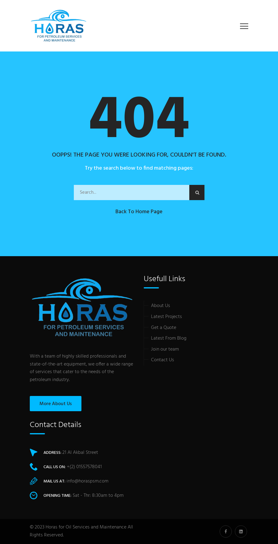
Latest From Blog (169, 338)
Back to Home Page (139, 211)
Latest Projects (166, 317)
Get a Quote (163, 328)
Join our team (165, 349)
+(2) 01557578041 (84, 467)
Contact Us (162, 360)
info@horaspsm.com (87, 481)
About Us (160, 306)
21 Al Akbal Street (80, 453)
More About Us (55, 404)
